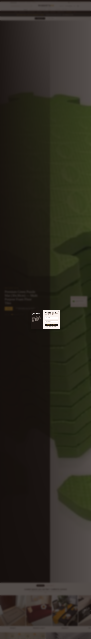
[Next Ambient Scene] (8, 314)
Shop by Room (40, 585)
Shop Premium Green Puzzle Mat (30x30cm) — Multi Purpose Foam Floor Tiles (26, 308)
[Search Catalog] (21, 6)
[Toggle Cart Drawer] (77, 6)
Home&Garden (51, 18)
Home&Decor (40, 18)
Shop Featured (9, 308)
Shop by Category (49, 585)
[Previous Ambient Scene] (6, 314)
